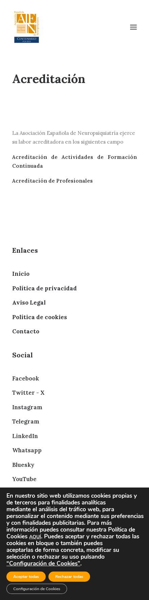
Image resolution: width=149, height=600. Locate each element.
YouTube (24, 479)
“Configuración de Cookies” (43, 563)
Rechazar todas (69, 576)
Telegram (25, 421)
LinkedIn (25, 436)
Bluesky (23, 465)
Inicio (20, 273)
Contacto (25, 331)
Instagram (27, 407)
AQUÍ (35, 537)
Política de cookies (39, 317)
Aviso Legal (29, 302)
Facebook (25, 378)
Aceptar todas (26, 576)
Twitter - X (28, 392)
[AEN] (26, 27)
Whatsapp (27, 450)
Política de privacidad (44, 288)
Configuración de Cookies (36, 589)
